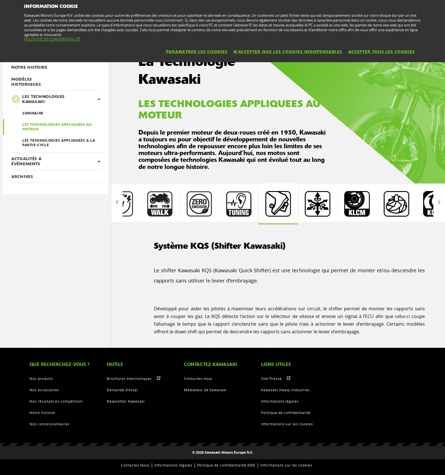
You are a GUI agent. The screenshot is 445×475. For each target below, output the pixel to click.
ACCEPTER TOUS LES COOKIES (381, 51)
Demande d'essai (122, 390)
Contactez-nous (198, 378)
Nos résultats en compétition (56, 401)
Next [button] (439, 202)
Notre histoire (42, 412)
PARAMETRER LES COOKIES (197, 51)
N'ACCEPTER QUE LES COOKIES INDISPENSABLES (288, 51)
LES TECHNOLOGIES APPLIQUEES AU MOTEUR (57, 126)
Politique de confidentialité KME (226, 465)
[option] (278, 203)
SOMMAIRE (32, 113)
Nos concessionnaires (50, 424)
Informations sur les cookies (287, 424)
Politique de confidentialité (285, 412)
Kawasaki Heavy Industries (285, 390)
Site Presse (271, 378)
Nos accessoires (44, 390)
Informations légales (280, 401)
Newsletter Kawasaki (126, 401)
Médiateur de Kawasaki (205, 390)
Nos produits (41, 378)
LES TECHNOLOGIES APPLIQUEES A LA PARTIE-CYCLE (58, 142)
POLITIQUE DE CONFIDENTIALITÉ (52, 39)
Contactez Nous (135, 465)
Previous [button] (117, 202)
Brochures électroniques (129, 378)
